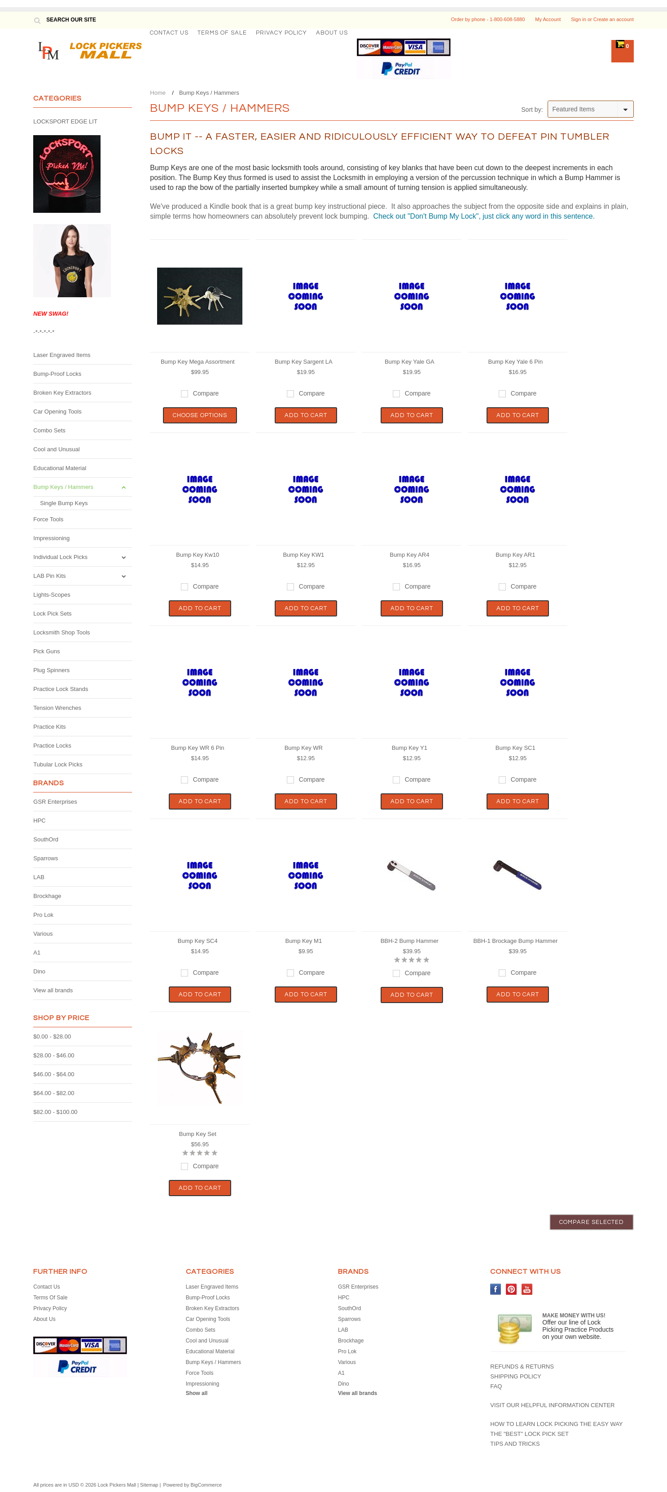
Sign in (578, 19)
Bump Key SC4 (198, 940)
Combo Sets (49, 430)
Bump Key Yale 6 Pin (515, 361)
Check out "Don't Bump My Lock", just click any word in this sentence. (483, 216)
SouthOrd (45, 839)
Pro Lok (43, 914)
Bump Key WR (304, 747)
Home (158, 92)
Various (43, 933)
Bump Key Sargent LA (304, 361)
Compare (206, 393)
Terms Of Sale (222, 33)
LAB (38, 877)
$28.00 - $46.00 (53, 1055)
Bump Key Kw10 (197, 554)
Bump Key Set (197, 1134)
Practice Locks (52, 745)
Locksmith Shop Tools (61, 632)
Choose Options (200, 415)
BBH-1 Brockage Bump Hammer (515, 940)
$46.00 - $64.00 (53, 1074)
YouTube (527, 1289)
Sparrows (45, 858)
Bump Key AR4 (409, 554)
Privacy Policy (281, 33)
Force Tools (48, 519)
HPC (39, 820)
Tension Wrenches (57, 707)
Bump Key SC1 (515, 747)
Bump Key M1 (303, 940)
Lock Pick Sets (52, 613)
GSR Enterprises (55, 801)
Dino (39, 971)
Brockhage (47, 896)
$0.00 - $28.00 (52, 1036)
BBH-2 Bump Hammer (410, 940)
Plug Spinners (51, 670)
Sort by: (532, 109)
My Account (548, 19)
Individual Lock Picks (60, 557)
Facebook (495, 1289)
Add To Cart (306, 415)
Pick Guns (46, 651)
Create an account (613, 19)
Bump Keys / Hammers (63, 487)
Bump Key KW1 (303, 554)
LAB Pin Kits (49, 575)
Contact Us (169, 33)
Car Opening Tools (57, 411)
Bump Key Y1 (409, 747)
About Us (332, 33)
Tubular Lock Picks (57, 764)
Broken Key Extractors (62, 392)
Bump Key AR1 (515, 554)
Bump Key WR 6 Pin (197, 747)
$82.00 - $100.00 (55, 1112)
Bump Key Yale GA (409, 361)
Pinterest (511, 1289)
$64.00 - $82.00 (53, 1093)
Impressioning (51, 538)
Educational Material (59, 468)
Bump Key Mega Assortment (198, 361)
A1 (36, 952)
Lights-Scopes (51, 594)
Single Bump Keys (64, 503)
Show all (197, 1393)
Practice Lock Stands (60, 689)
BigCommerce (206, 1485)
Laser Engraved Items (61, 355)
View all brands (53, 990)
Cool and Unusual (56, 449)
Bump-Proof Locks (57, 373)
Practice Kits (49, 726)
